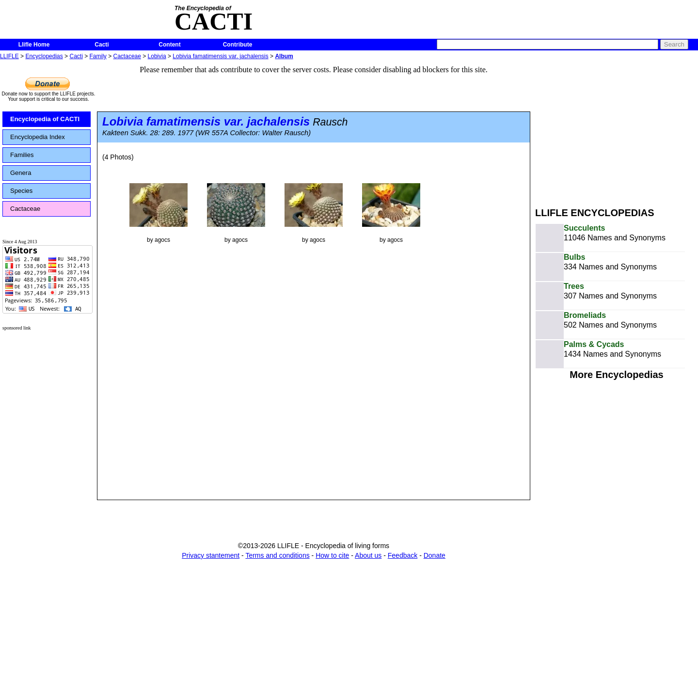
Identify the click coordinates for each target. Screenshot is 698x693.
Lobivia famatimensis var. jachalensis (220, 56)
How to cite (332, 555)
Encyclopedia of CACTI (44, 119)
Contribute (238, 44)
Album (284, 56)
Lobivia (157, 56)
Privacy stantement (210, 555)
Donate (434, 555)
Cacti (102, 44)
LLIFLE (9, 56)
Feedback (402, 555)
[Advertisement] (616, 130)
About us (368, 555)
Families (21, 154)
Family (98, 56)
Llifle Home (34, 44)
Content (169, 44)
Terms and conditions (277, 555)
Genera (20, 172)
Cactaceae (127, 56)
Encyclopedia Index (37, 137)
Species (21, 190)
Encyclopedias (44, 56)
